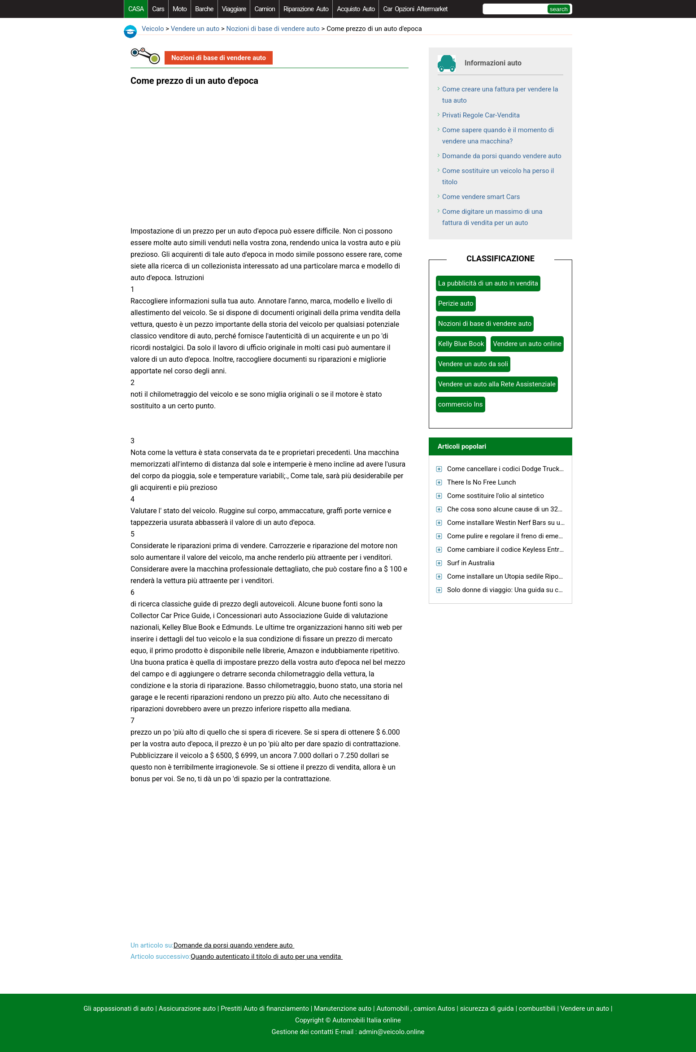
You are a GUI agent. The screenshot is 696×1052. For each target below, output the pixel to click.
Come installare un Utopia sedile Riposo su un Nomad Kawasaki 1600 (551, 576)
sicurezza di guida (487, 1008)
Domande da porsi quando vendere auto (234, 945)
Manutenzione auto (342, 1008)
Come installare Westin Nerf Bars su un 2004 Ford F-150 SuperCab (546, 523)
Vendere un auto (195, 29)
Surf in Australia (471, 563)
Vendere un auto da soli (473, 364)
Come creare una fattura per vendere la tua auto (500, 94)
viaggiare (234, 9)
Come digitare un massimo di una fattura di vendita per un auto (492, 217)
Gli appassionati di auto (118, 1008)
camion (264, 9)
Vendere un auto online (527, 344)
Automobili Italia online (366, 1020)
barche (204, 9)
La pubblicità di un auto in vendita (488, 283)
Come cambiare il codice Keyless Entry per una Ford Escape (536, 549)
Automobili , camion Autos (415, 1008)
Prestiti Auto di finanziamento (265, 1008)
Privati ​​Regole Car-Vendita (481, 115)
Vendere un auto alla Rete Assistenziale (497, 384)
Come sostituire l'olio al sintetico (495, 496)
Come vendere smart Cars (481, 197)
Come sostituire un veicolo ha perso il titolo (498, 176)
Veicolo (153, 29)
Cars (158, 9)
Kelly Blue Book (461, 344)
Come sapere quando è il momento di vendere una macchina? (498, 135)
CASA (136, 9)
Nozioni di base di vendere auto (273, 29)
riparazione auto (305, 9)
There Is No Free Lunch (481, 482)
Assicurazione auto (187, 1008)
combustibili (537, 1008)
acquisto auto (355, 9)
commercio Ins (460, 404)
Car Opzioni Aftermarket (415, 9)
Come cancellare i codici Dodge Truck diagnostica (521, 469)
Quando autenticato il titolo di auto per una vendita (267, 956)
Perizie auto (456, 303)
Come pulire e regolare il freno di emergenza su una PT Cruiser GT (545, 536)
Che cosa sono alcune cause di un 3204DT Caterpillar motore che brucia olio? (562, 509)
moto (180, 9)
